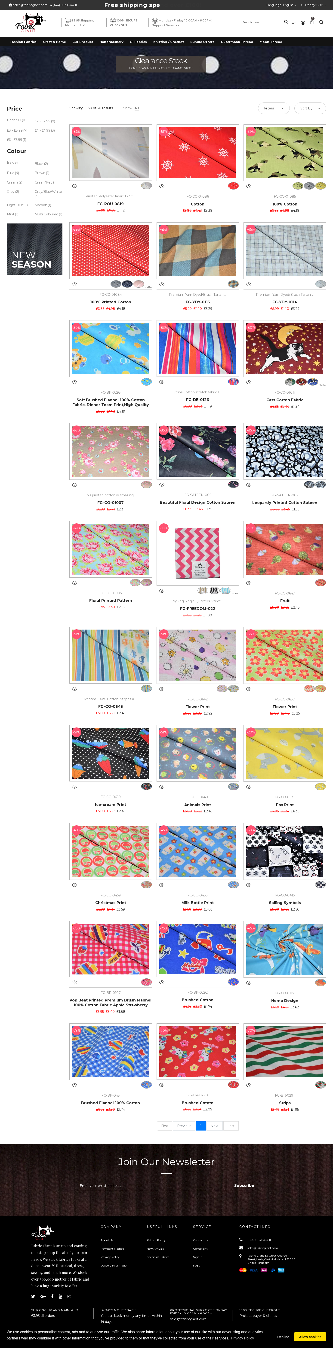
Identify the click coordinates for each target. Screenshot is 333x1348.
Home (133, 68)
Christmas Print (110, 903)
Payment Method (112, 1248)
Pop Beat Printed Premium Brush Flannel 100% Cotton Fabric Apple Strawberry (110, 1002)
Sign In (197, 1257)
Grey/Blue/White (48, 192)
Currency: (312, 5)
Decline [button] (283, 1338)
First (164, 1126)
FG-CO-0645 (110, 706)
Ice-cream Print (110, 804)
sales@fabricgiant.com (30, 5)
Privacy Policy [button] (242, 1341)
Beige (12, 162)
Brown (40, 173)
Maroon (41, 205)
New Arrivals (155, 1248)
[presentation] (116, 1202)
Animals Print (197, 805)
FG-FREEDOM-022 (197, 608)
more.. (148, 287)
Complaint (200, 1248)
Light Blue (15, 205)
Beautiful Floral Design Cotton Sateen (197, 502)
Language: (279, 5)
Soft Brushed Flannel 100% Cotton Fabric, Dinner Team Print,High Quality (110, 402)
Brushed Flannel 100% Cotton (110, 1103)
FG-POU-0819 (110, 204)
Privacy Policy (110, 1257)
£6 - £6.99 (14, 140)
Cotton (197, 204)
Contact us (200, 1240)
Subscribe (244, 1185)
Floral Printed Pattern (110, 600)
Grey (11, 192)
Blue (10, 173)
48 (137, 108)
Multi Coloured (46, 214)
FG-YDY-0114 (284, 302)
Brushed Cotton (197, 1000)
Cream (12, 182)
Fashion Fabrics (152, 68)
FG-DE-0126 (197, 400)
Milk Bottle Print (198, 903)
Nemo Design (284, 1000)
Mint (10, 214)
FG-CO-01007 (110, 503)
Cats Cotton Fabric (284, 400)
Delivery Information (114, 1265)
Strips (285, 1103)
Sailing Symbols (285, 903)
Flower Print (197, 707)
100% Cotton (284, 204)
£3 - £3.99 (15, 130)
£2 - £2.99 (42, 121)
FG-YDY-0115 (198, 302)
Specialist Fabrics (158, 1257)
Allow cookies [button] (310, 1338)
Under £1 (14, 120)
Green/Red (43, 182)
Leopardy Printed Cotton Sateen (284, 503)
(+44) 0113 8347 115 (65, 5)
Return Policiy (156, 1240)
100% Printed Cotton (110, 302)
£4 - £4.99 (42, 130)
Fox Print (285, 805)
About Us (107, 1240)
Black (39, 164)
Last (231, 1126)
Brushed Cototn (197, 1103)
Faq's (196, 1265)
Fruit (285, 601)
